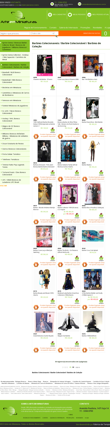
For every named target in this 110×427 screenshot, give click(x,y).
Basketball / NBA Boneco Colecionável (12, 81)
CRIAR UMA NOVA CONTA (30, 5)
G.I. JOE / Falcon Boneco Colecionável (11, 112)
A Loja (107, 27)
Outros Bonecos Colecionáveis (14, 149)
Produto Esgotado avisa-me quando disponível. (48, 135)
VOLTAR (3, 185)
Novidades (97, 27)
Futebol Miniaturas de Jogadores (15, 105)
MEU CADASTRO (59, 14)
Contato (53, 27)
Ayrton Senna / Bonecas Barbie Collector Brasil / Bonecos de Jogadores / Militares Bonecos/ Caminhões (14, 46)
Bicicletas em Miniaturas (11, 87)
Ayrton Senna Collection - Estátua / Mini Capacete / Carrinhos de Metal (15, 57)
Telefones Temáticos (10, 159)
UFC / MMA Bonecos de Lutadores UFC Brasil (11, 181)
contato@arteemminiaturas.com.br (94, 4)
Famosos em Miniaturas (11, 100)
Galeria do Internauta (68, 27)
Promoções (85, 27)
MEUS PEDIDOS (79, 14)
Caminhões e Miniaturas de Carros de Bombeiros (15, 94)
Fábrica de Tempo (101, 424)
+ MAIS (70, 415)
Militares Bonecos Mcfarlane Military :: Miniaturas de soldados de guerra (15, 135)
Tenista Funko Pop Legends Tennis (13, 166)
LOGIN (16, 5)
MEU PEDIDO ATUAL (100, 14)
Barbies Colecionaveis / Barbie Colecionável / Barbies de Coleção (15, 66)
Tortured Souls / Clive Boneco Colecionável (14, 173)
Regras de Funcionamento (35, 27)
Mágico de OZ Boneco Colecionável (11, 127)
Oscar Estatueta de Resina (12, 143)
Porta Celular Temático (11, 154)
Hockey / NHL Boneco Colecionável (11, 119)
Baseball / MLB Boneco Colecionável (11, 73)
